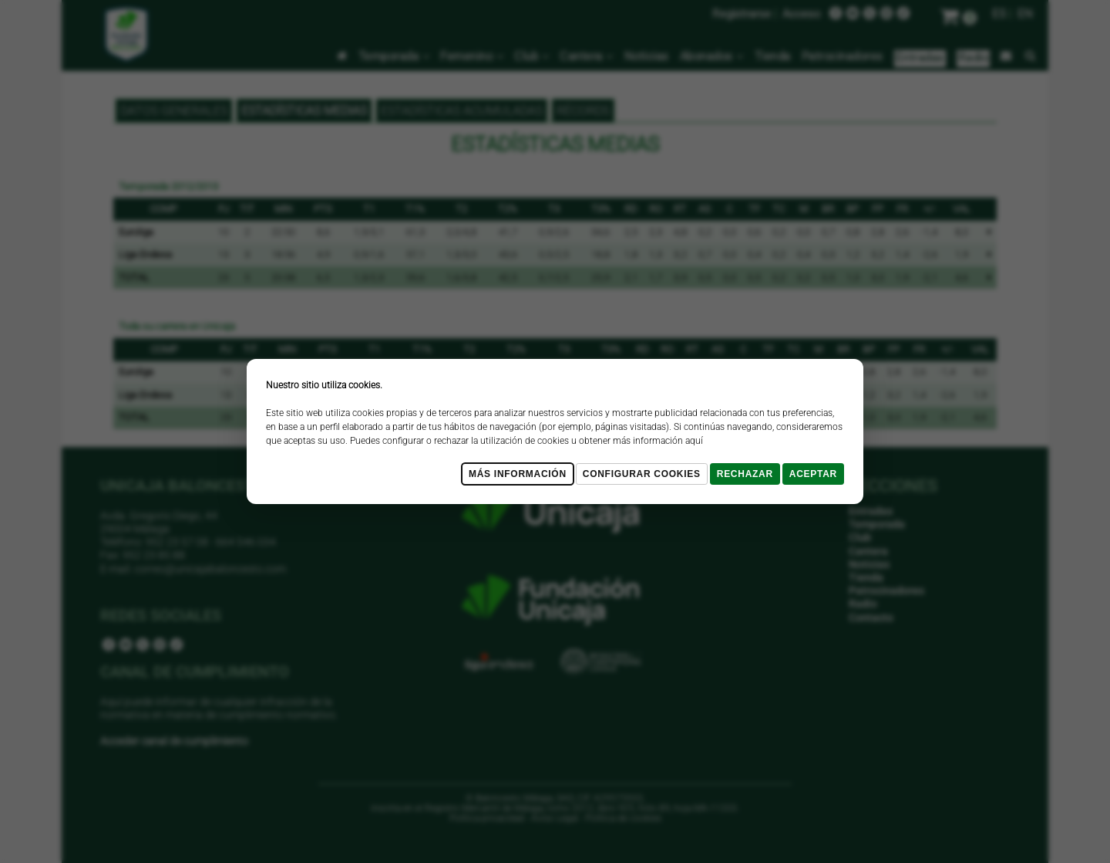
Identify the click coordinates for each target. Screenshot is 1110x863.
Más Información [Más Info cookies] (518, 474)
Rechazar (745, 474)
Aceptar (813, 474)
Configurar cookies (642, 474)
